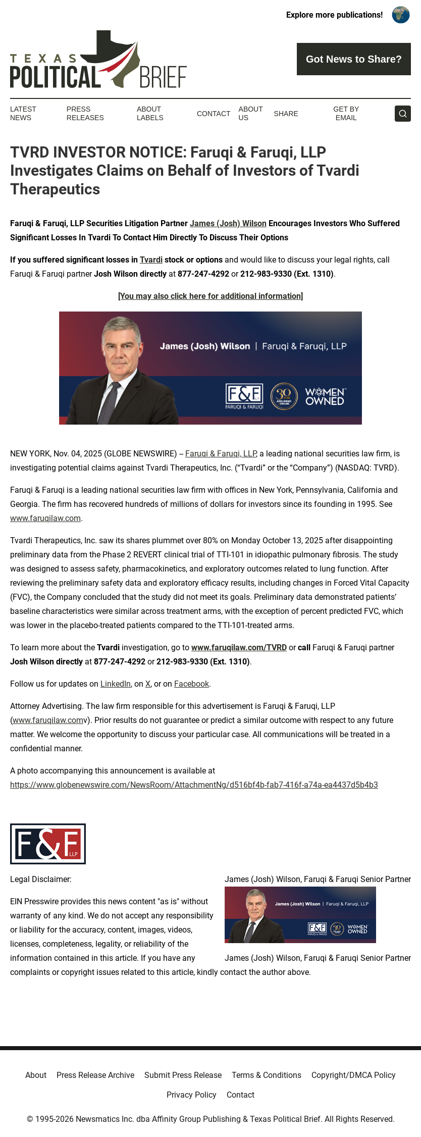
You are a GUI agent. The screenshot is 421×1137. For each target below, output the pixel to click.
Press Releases (85, 113)
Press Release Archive (95, 1075)
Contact (214, 114)
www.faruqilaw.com (45, 518)
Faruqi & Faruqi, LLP (220, 453)
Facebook (191, 684)
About (35, 1075)
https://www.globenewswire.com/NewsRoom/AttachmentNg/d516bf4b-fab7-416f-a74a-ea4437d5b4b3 (194, 785)
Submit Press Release (183, 1075)
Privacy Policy (192, 1095)
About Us (251, 113)
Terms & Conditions (266, 1075)
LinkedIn (115, 684)
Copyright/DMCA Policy (353, 1075)
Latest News (23, 113)
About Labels (150, 113)
